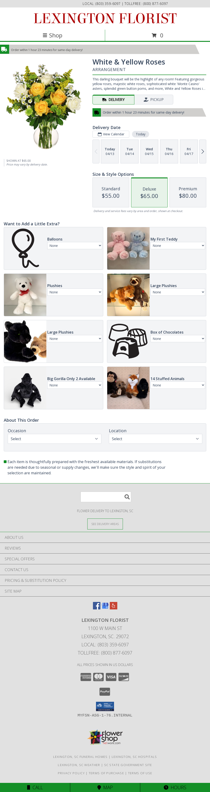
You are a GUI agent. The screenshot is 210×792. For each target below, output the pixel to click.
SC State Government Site (128, 765)
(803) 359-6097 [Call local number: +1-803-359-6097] (109, 3)
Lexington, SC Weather (79, 765)
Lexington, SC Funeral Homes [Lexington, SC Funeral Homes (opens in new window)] (80, 757)
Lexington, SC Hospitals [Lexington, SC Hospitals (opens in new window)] (134, 757)
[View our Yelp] (113, 608)
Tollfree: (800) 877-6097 (105, 653)
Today (140, 134)
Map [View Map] (105, 787)
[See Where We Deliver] (105, 524)
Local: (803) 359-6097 (105, 644)
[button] (105, 706)
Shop (52, 35)
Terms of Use (140, 773)
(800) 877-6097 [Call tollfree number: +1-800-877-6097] (155, 3)
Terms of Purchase (106, 773)
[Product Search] (106, 497)
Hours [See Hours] (175, 787)
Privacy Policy (71, 773)
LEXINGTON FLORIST (105, 18)
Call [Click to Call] (35, 787)
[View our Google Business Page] (105, 608)
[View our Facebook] (96, 608)
